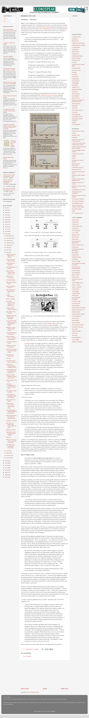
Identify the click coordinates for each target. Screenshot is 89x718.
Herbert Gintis (75, 277)
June (7, 249)
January (8, 457)
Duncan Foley (75, 254)
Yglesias (74, 122)
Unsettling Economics (77, 116)
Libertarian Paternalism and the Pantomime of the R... (11, 386)
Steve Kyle (74, 335)
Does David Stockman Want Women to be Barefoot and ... (10, 303)
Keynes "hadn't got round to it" (10, 286)
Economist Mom (76, 68)
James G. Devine (76, 284)
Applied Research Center (78, 131)
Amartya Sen (75, 224)
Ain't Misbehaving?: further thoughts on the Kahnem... (11, 411)
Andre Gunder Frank (77, 226)
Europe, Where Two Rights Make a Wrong (11, 256)
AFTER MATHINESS (10, 295)
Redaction (8, 437)
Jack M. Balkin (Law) (77, 282)
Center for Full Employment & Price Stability (79, 147)
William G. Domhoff (77, 341)
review (40, 28)
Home (45, 689)
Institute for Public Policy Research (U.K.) (78, 179)
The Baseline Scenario (77, 110)
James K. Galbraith (76, 287)
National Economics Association (77, 192)
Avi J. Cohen (75, 232)
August (8, 245)
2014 (6, 460)
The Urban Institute (77, 209)
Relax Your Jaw (76, 98)
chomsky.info (75, 247)
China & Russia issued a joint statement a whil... (9, 175)
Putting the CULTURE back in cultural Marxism (13, 143)
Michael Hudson (76, 312)
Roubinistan (75, 105)
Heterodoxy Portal (76, 169)
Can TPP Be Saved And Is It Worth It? (11, 361)
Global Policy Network (77, 167)
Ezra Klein (74, 74)
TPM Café (74, 108)
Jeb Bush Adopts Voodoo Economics (11, 308)
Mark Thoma (46, 27)
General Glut (75, 76)
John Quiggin (75, 83)
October (8, 240)
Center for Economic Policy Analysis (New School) (79, 143)
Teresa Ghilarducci (76, 337)
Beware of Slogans (10, 299)
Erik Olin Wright (76, 261)
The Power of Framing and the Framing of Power (11, 366)
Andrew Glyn (75, 228)
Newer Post (25, 689)
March (8, 453)
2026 (6, 208)
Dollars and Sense (76, 58)
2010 (6, 470)
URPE (73, 211)
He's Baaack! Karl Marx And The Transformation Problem (9, 111)
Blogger (53, 711)
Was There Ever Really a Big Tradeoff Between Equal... (11, 425)
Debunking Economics (77, 56)
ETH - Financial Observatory (76, 164)
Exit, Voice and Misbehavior (10, 355)
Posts (6, 18)
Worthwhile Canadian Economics (77, 119)
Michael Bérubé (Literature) (79, 307)
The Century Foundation (78, 201)
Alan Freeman (75, 219)
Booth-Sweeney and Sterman (49, 95)
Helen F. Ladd (75, 274)
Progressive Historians (77, 327)
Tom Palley (75, 112)
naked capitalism (76, 124)
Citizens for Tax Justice (77, 154)
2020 (6, 222)
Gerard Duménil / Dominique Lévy (76, 267)
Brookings (74, 137)
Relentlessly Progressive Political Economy (78, 100)
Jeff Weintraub (75, 289)
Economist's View (76, 70)
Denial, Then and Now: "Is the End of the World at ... (11, 338)
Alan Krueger (75, 222)
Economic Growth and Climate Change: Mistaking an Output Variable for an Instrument (9, 126)
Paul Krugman (75, 96)
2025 (6, 210)
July (7, 247)
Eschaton (74, 72)
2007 (6, 477)
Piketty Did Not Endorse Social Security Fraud (10, 272)
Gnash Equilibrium (10, 280)
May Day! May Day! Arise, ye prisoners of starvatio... (11, 441)
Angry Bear (75, 38)
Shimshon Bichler (76, 331)
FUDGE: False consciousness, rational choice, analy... (10, 406)
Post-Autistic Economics (78, 199)
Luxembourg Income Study (78, 189)
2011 (6, 467)
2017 (6, 229)
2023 (6, 215)
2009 (6, 472)
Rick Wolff (74, 329)
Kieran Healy (75, 295)
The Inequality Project (77, 203)
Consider (27, 343)
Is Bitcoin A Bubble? (8, 56)
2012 (6, 465)
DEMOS (74, 156)
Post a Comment (27, 656)
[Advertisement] (44, 674)
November (9, 238)
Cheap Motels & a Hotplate (78, 45)
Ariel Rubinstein (76, 230)
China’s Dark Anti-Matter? (10, 400)
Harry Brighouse (76, 272)
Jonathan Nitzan (76, 293)
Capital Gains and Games (78, 43)
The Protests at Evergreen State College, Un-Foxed (9, 69)
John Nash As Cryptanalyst (10, 276)
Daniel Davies (75, 51)
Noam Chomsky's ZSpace (78, 314)
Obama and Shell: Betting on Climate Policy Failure (11, 376)
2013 (6, 463)
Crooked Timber (76, 47)
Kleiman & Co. (75, 87)
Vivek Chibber (75, 339)
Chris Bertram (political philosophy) (78, 249)
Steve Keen (75, 333)
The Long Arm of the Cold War (11, 391)
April (7, 450)
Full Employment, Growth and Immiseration (10, 446)
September (9, 242)
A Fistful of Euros (76, 36)
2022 (6, 217)
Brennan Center (76, 135)
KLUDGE (8, 358)
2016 (6, 231)
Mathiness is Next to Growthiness (11, 346)
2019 (6, 224)
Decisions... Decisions (11, 420)
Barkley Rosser (75, 234)
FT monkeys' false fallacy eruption (10, 260)
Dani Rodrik (75, 49)
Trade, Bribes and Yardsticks (10, 264)
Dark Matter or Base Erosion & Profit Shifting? (11, 433)
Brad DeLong (75, 237)
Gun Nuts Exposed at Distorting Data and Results (9, 30)
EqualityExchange (76, 257)
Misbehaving (47, 28)
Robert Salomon (76, 103)
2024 (6, 212)
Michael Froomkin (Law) (78, 309)
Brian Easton (75, 239)
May (7, 252)
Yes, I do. (5, 193)
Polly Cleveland (76, 322)
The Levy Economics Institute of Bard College (78, 206)
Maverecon (75, 91)
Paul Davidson (75, 318)
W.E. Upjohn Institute (77, 213)
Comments (7, 21)
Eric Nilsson (75, 259)
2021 (6, 219)
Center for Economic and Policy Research (78, 140)
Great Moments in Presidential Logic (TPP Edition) (11, 396)
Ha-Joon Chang (76, 270)
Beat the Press (75, 41)
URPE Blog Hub (76, 114)
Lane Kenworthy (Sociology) (76, 298)
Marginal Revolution (77, 89)
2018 (6, 226)
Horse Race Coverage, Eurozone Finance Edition (11, 351)
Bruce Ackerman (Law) (77, 244)
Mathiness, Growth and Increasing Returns (10, 329)
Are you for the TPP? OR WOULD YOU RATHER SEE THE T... (11, 323)
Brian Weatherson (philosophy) (76, 242)
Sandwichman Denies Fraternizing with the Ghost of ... (11, 371)
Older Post (64, 689)
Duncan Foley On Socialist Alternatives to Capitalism (9, 83)
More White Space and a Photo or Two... (10, 291)
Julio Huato (75, 85)
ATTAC (74, 133)
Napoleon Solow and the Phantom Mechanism (11, 317)
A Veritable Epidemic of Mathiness (11, 333)
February (8, 455)
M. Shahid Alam (76, 303)
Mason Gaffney (76, 305)
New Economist (76, 93)
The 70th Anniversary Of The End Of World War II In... (11, 417)
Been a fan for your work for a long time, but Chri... (9, 189)
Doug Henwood (76, 60)
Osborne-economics (11, 429)
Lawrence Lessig (76, 301)
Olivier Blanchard (76, 316)
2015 (6, 233)
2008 (6, 474)
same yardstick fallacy (50, 323)
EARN (73, 158)
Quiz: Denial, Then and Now (10, 312)
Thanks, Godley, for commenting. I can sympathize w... (8, 181)
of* (4, 186)
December (9, 235)
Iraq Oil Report (75, 81)
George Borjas (75, 78)
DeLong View (75, 53)
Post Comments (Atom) (33, 692)
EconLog (74, 62)
